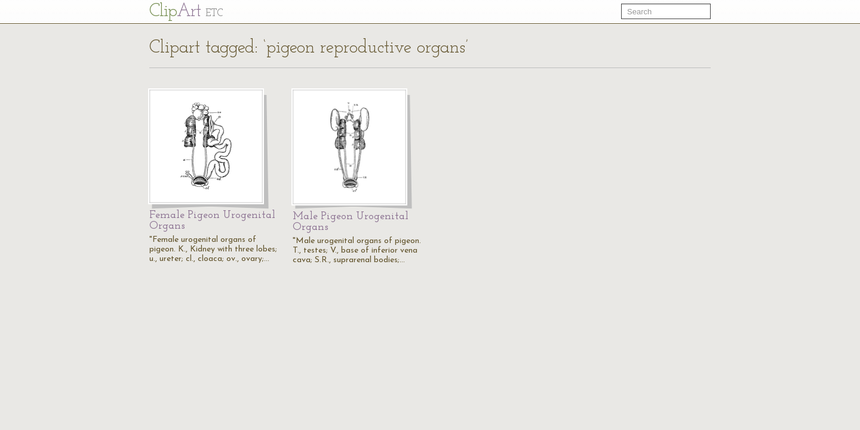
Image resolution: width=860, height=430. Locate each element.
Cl (186, 11)
